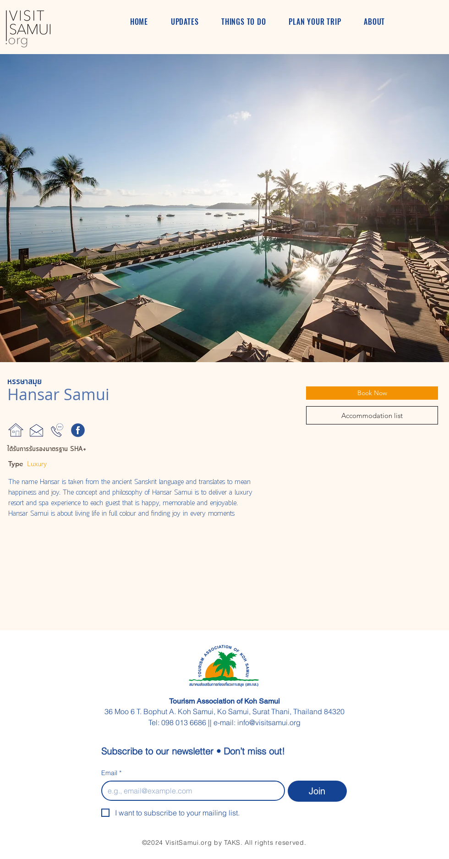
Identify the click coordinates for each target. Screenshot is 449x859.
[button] (224, 208)
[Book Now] (372, 393)
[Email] (190, 791)
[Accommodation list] (372, 415)
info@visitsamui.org (269, 722)
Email (111, 773)
